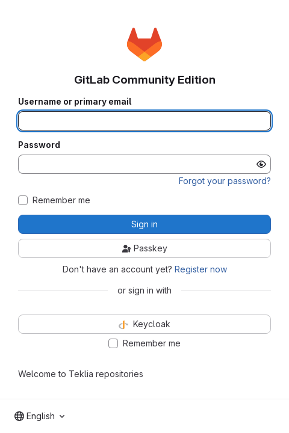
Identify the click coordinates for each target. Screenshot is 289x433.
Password (39, 145)
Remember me (61, 200)
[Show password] (261, 164)
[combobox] (39, 416)
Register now (201, 269)
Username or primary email (74, 101)
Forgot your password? (225, 181)
